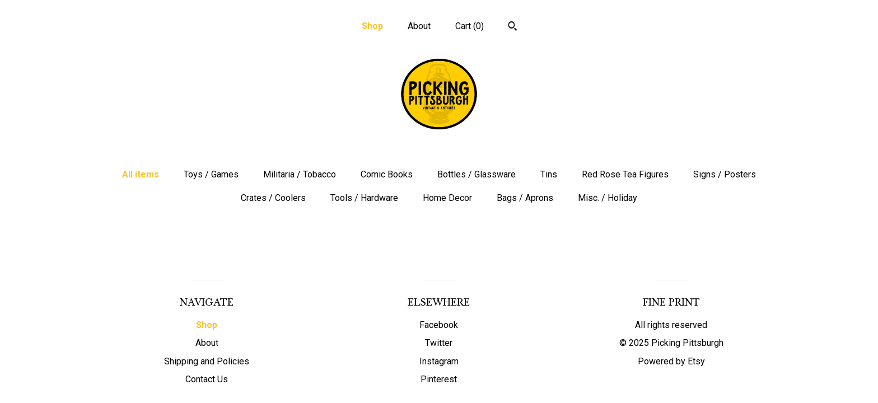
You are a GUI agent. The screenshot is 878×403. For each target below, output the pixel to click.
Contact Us (206, 379)
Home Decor (447, 198)
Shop (372, 26)
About (419, 26)
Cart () (469, 26)
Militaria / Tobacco (299, 174)
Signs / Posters (724, 174)
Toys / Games (211, 174)
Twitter (438, 343)
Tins (548, 174)
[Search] (512, 27)
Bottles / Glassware (476, 174)
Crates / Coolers (273, 198)
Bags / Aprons (525, 198)
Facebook (438, 325)
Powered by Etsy (671, 361)
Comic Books (387, 174)
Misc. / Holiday (607, 198)
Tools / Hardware (364, 198)
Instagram (439, 361)
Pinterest (439, 379)
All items (140, 174)
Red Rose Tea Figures (625, 174)
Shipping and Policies (206, 361)
